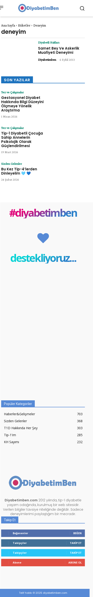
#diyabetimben (43, 212)
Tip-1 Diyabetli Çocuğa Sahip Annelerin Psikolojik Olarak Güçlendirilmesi (22, 139)
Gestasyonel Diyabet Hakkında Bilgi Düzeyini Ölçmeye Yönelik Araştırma (22, 104)
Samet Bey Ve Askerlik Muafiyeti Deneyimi (58, 50)
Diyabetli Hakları (48, 42)
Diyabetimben (47, 59)
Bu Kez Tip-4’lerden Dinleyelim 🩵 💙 (19, 171)
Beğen (77, 533)
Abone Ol (75, 562)
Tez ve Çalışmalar (12, 92)
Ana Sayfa (8, 25)
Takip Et (76, 543)
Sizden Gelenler (11, 163)
